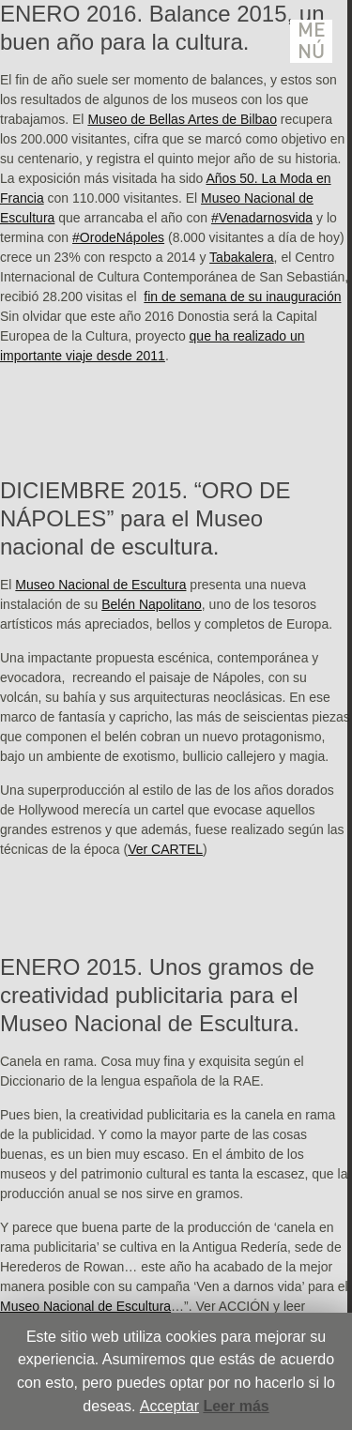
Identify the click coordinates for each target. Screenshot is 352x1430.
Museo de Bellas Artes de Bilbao (182, 119)
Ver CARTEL (165, 849)
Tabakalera (241, 257)
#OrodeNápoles (118, 237)
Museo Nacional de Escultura (100, 584)
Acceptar (169, 1406)
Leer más (235, 1406)
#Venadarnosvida (262, 217)
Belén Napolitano (151, 604)
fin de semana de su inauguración (242, 296)
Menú (312, 41)
